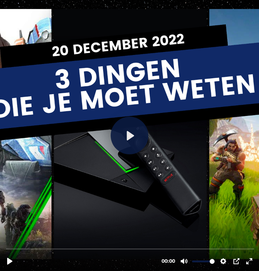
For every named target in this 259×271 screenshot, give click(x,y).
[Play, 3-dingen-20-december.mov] (10, 261)
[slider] (130, 248)
